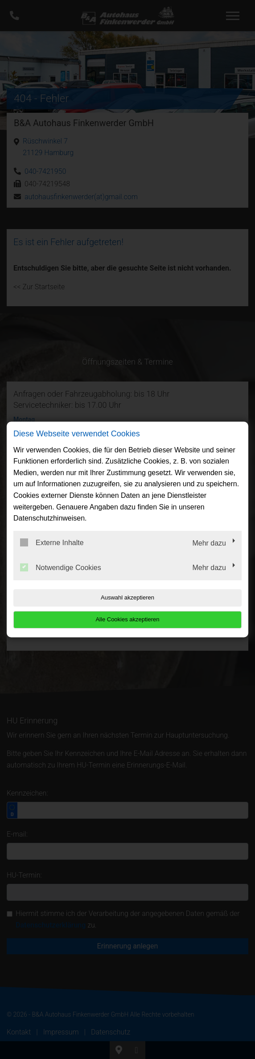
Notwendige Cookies (60, 567)
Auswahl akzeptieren (127, 597)
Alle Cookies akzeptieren (127, 619)
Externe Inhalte (52, 542)
